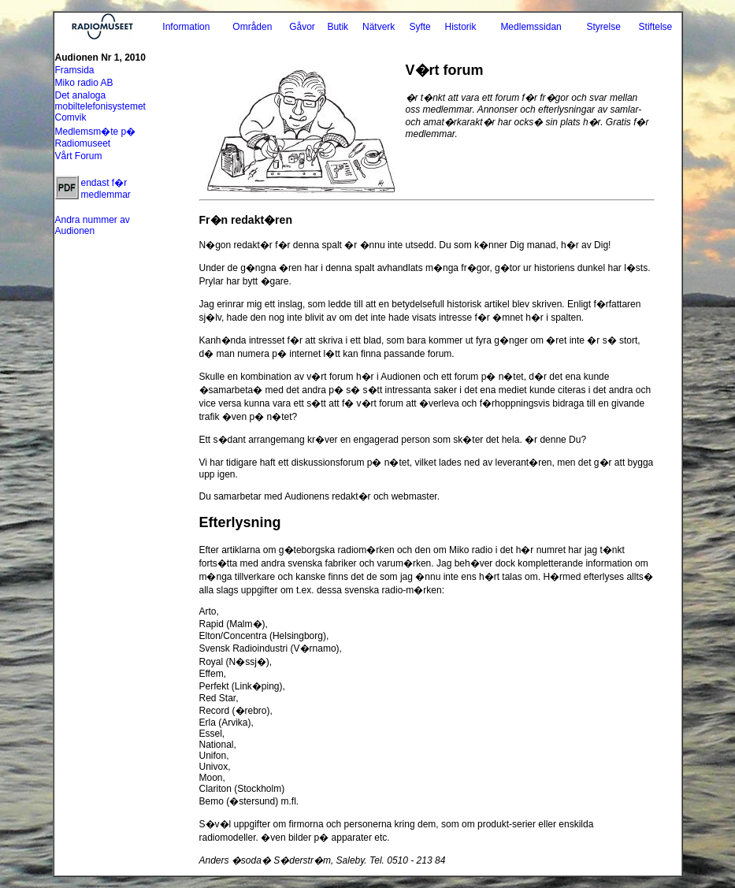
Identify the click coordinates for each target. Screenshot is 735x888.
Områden (252, 26)
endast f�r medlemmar (106, 188)
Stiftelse (656, 26)
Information (186, 26)
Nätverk (378, 26)
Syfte (419, 26)
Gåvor (302, 26)
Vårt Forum (78, 156)
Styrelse (604, 26)
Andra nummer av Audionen (92, 225)
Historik (460, 26)
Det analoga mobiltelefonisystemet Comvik (100, 106)
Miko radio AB (84, 82)
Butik (337, 26)
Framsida (75, 70)
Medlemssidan (530, 26)
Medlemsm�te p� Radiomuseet (95, 137)
